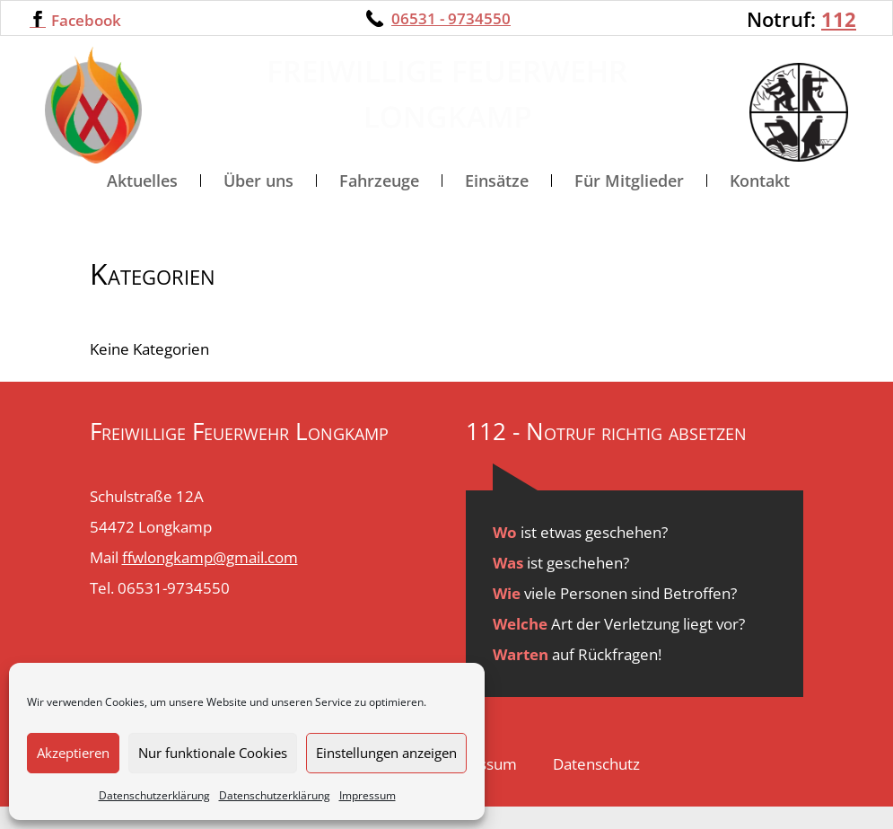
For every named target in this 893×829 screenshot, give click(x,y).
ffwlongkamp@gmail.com (210, 579)
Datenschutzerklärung (154, 795)
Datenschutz (596, 786)
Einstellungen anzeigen (386, 753)
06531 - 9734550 (451, 18)
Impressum (367, 795)
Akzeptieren (73, 753)
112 (838, 18)
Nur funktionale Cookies (212, 753)
